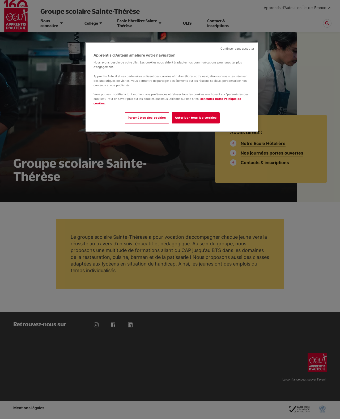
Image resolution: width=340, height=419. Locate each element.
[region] (172, 87)
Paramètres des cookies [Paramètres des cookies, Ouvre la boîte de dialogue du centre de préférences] (147, 117)
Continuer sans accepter (237, 48)
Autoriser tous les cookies (196, 117)
